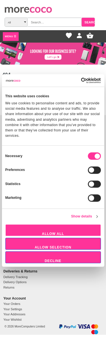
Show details (81, 216)
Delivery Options (15, 282)
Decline (53, 261)
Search (91, 22)
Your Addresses (14, 314)
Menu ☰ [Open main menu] (10, 36)
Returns (8, 287)
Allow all (53, 234)
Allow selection (53, 247)
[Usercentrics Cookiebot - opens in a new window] (81, 80)
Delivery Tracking (15, 277)
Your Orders (11, 303)
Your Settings (12, 309)
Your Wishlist (12, 319)
